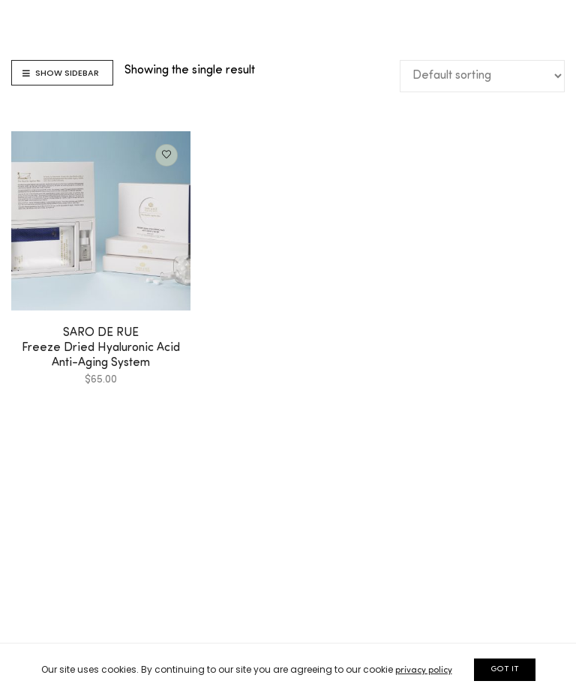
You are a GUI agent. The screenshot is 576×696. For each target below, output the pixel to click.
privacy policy (423, 670)
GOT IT (504, 669)
